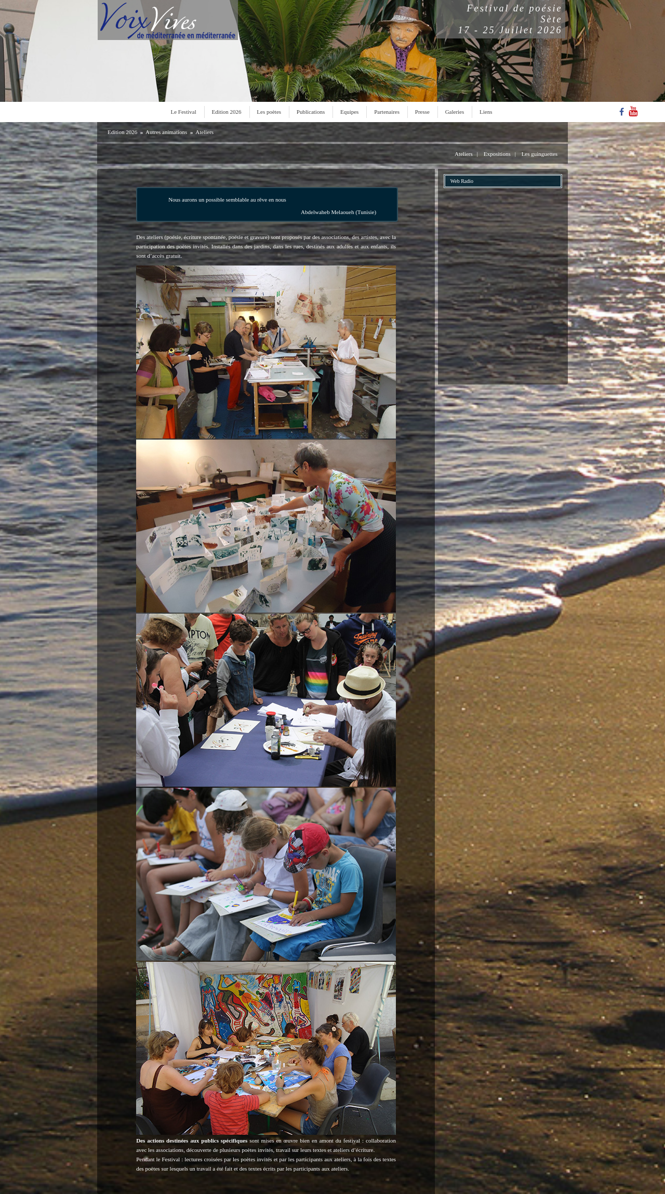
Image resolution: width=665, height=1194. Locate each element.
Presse (422, 112)
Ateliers (204, 132)
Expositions (497, 154)
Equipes (349, 112)
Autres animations (166, 132)
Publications (311, 112)
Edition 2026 (226, 112)
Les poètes (269, 112)
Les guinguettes (539, 154)
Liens (486, 112)
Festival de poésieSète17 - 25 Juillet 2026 (510, 19)
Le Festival (183, 112)
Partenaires (387, 112)
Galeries (454, 112)
